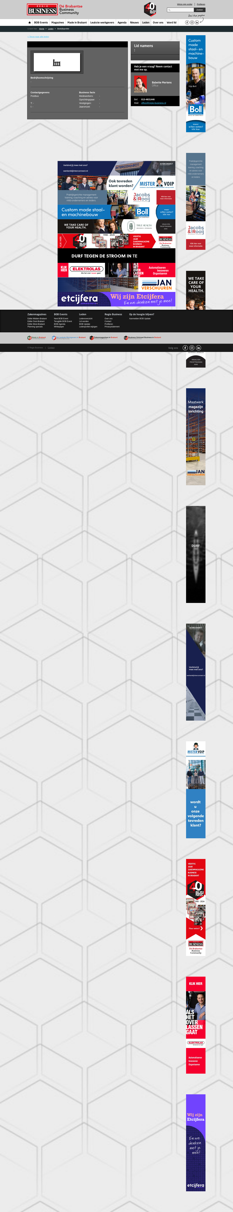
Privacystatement (112, 327)
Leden (145, 22)
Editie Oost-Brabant (36, 321)
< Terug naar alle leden (38, 36)
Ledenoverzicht (85, 318)
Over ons (158, 22)
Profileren (201, 4)
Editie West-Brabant (36, 324)
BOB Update (84, 324)
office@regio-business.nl (153, 103)
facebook (185, 347)
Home (30, 22)
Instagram (191, 347)
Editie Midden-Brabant (37, 318)
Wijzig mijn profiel (184, 4)
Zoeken (199, 10)
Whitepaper (59, 327)
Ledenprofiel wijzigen (88, 327)
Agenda (122, 22)
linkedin (198, 347)
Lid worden (84, 321)
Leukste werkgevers (102, 22)
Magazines (57, 22)
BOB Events (41, 22)
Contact (108, 321)
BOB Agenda (59, 324)
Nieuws (134, 22)
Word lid (171, 22)
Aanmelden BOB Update (139, 318)
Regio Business (55, 9)
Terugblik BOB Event (63, 321)
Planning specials (35, 327)
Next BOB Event (61, 318)
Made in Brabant (77, 22)
